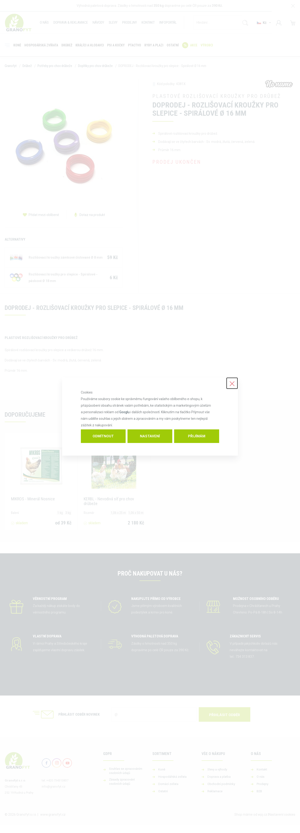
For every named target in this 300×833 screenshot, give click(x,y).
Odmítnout (103, 436)
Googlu (124, 412)
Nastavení (150, 436)
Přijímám (196, 436)
